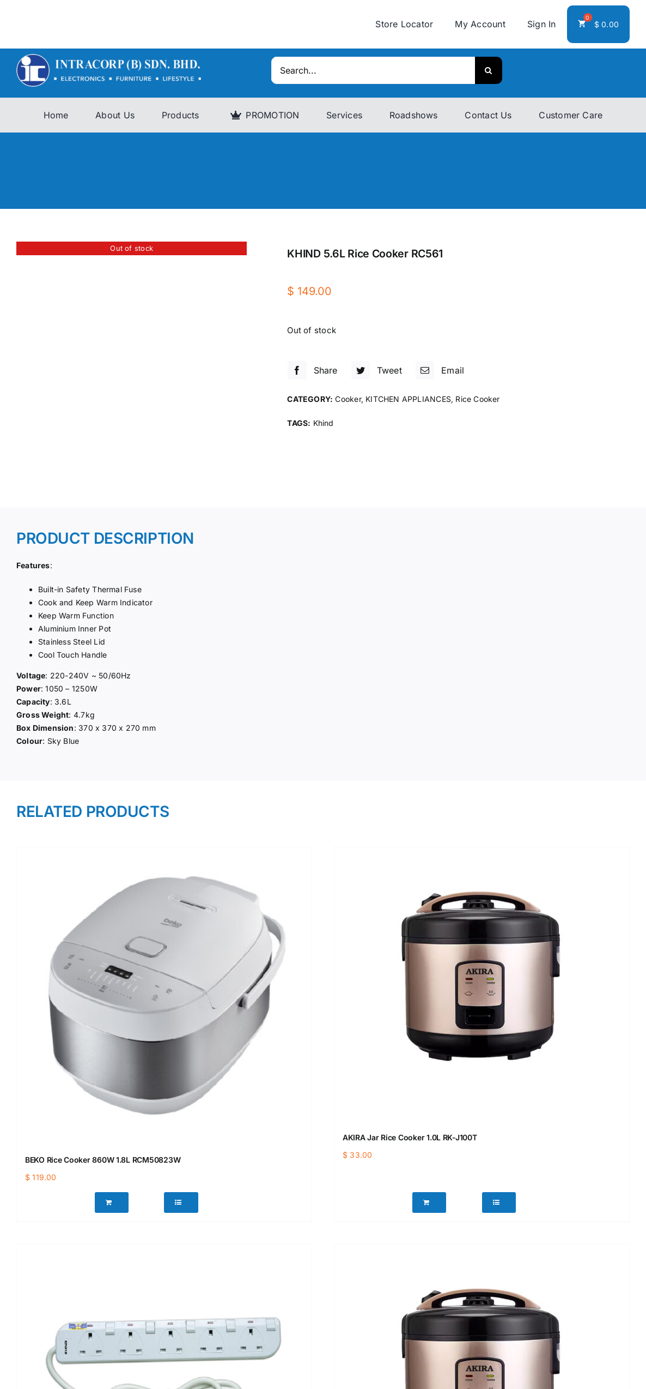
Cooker (348, 399)
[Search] (488, 70)
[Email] (438, 370)
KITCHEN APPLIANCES (408, 399)
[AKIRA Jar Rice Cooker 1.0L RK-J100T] (481, 983)
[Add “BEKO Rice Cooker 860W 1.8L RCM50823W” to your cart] (112, 1202)
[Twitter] (375, 370)
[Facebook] (311, 370)
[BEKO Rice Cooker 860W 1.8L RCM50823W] (164, 995)
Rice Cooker (477, 399)
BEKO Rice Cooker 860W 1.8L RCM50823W (102, 1159)
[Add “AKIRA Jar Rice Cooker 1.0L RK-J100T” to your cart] (429, 1202)
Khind (323, 423)
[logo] (108, 57)
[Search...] (372, 70)
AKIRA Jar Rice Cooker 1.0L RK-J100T (410, 1137)
